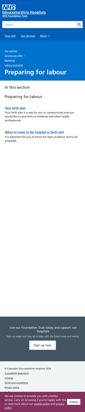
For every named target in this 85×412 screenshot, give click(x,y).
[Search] (79, 24)
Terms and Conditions (16, 382)
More (45, 37)
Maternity (10, 60)
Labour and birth (14, 65)
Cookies (9, 378)
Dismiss (73, 402)
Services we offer (14, 55)
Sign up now (42, 345)
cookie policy (42, 403)
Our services (11, 51)
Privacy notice (12, 387)
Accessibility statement (16, 373)
